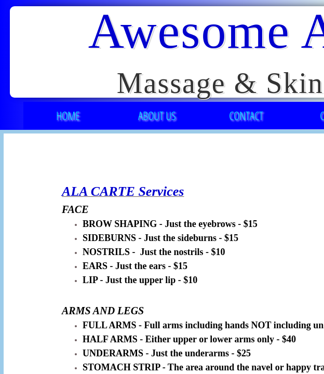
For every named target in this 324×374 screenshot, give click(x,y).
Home (67, 115)
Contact (246, 115)
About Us (157, 115)
